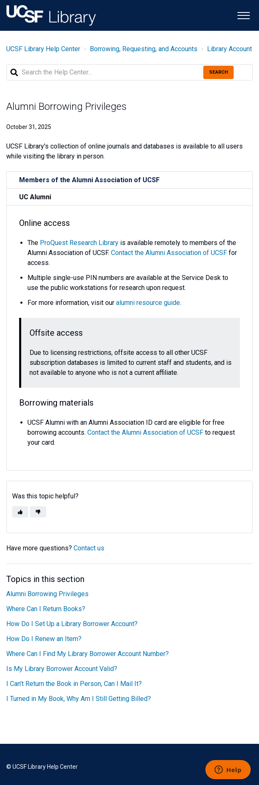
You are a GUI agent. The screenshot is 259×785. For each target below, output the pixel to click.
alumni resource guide (148, 303)
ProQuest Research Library (79, 243)
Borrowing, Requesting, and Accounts (143, 49)
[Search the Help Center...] (129, 72)
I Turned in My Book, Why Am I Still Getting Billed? (78, 699)
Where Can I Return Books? (45, 609)
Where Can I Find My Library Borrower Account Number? (87, 654)
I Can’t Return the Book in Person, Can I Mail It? (74, 684)
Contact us (89, 548)
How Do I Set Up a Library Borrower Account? (72, 624)
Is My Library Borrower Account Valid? (61, 669)
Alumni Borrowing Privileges (47, 594)
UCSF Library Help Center (43, 49)
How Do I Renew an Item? (43, 639)
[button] (243, 15)
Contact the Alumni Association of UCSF (169, 253)
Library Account (229, 49)
